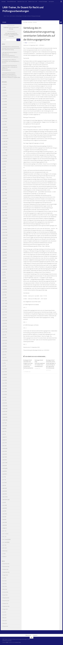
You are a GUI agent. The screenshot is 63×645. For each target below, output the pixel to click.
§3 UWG (4, 277)
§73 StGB (4, 482)
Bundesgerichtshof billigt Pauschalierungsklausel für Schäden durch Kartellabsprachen (40, 363)
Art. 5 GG (4, 545)
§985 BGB (5, 525)
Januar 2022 (5, 595)
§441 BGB (5, 383)
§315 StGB (5, 312)
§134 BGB (5, 101)
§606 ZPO (5, 437)
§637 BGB (5, 457)
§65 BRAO (5, 459)
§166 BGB (5, 132)
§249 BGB (5, 221)
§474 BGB (5, 388)
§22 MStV (5, 195)
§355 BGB (5, 346)
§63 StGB (4, 445)
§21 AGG (4, 186)
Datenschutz (28, 635)
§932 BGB (5, 513)
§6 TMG (4, 434)
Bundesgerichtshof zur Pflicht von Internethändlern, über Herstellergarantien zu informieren (10, 61)
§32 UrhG (5, 314)
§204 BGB (5, 184)
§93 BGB (4, 511)
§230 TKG (5, 201)
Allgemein (5, 528)
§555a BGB (5, 405)
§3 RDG (4, 272)
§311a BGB (5, 303)
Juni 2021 (5, 614)
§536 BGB (5, 403)
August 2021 (5, 609)
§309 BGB (5, 292)
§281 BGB (5, 255)
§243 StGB (5, 209)
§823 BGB (5, 488)
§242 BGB (5, 206)
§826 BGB (5, 491)
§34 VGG (4, 334)
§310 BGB (5, 297)
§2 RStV (4, 169)
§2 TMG (4, 172)
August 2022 (5, 575)
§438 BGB (5, 374)
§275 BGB (5, 246)
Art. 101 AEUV (5, 533)
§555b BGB (5, 408)
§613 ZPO (5, 442)
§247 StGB (5, 215)
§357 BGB (5, 351)
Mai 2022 (5, 583)
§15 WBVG (5, 112)
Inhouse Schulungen (43, 1)
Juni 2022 (5, 580)
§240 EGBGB (5, 203)
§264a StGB (5, 235)
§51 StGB (4, 400)
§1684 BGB (5, 141)
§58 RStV (4, 428)
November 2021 (6, 600)
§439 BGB (5, 377)
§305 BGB (5, 280)
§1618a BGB (5, 130)
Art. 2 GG (4, 536)
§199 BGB (5, 161)
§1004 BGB (5, 95)
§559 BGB (5, 414)
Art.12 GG (5, 548)
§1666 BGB (5, 135)
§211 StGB (5, 189)
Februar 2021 (5, 626)
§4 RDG (4, 363)
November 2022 (6, 566)
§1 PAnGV (5, 84)
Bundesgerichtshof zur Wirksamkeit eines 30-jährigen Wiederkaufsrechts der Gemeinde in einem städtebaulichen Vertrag (11, 48)
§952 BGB (5, 522)
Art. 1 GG (4, 531)
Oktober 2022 (5, 569)
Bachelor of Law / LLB (22, 1)
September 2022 (6, 572)
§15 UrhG (5, 110)
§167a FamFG (5, 138)
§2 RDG (4, 167)
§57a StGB (5, 425)
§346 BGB (5, 337)
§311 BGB (5, 300)
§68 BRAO (5, 471)
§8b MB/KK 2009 (6, 499)
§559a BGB (5, 417)
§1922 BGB (5, 155)
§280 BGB (5, 252)
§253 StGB (5, 229)
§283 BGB (5, 260)
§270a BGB (5, 243)
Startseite (3, 1)
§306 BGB (5, 283)
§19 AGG (4, 152)
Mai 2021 (5, 617)
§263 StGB (5, 232)
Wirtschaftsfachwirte (11, 1)
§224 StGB (5, 198)
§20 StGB (4, 178)
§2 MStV (4, 164)
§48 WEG (4, 397)
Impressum (35, 635)
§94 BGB (4, 516)
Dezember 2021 (6, 597)
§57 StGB (4, 422)
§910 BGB (5, 505)
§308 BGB (5, 289)
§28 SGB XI (5, 249)
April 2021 (5, 620)
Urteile (35, 22)
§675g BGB (5, 468)
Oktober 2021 (5, 603)
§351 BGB (5, 343)
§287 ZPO (5, 266)
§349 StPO (5, 340)
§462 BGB (5, 385)
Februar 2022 (5, 592)
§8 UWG (4, 485)
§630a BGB (5, 448)
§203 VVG (5, 181)
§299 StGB (5, 269)
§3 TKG (4, 275)
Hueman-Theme (18, 642)
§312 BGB (5, 306)
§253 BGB (5, 226)
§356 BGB (5, 349)
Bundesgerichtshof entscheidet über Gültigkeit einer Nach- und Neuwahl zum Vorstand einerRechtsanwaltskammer (28, 365)
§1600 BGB (5, 127)
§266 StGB (5, 238)
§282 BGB (5, 258)
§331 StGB (5, 329)
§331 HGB (5, 326)
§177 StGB (5, 149)
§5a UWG (4, 431)
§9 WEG (4, 502)
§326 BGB (5, 323)
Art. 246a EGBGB (6, 542)
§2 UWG (4, 175)
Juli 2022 (4, 577)
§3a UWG (4, 357)
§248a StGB (5, 218)
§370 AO (4, 354)
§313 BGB (5, 309)
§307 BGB (5, 286)
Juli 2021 (4, 612)
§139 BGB (5, 104)
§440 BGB (5, 380)
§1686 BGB (5, 147)
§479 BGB (5, 394)
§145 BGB (5, 107)
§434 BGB (5, 368)
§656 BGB (5, 465)
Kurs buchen (51, 1)
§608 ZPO (5, 440)
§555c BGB (5, 411)
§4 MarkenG (5, 360)
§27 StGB (4, 240)
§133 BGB (5, 98)
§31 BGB (4, 294)
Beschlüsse (5, 550)
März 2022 (5, 589)
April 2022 (5, 586)
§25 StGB (4, 223)
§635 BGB (5, 454)
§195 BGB (5, 158)
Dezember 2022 (6, 563)
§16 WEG (30, 22)
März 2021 (5, 623)
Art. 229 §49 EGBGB (6, 539)
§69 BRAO (5, 474)
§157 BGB (5, 121)
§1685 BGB (5, 144)
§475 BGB (5, 391)
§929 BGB (5, 508)
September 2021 (6, 606)
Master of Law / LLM (32, 1)
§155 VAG (5, 115)
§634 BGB (5, 451)
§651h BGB (5, 462)
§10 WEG (25, 22)
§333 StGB (5, 331)
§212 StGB (5, 192)
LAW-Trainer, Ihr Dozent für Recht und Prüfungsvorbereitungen (22, 9)
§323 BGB (5, 317)
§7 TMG (4, 476)
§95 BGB (4, 519)
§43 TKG (4, 366)
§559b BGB (5, 420)
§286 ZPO (5, 263)
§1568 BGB (5, 118)
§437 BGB (5, 371)
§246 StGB (5, 212)
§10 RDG (4, 90)
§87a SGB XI (5, 496)
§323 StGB (5, 320)
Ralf (26, 42)
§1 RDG (4, 87)
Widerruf (4, 556)
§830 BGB (5, 494)
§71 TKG (4, 479)
